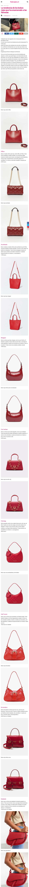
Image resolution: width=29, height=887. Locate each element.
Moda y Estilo (6, 5)
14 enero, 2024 (14, 15)
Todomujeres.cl (7, 15)
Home (2, 5)
